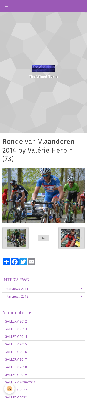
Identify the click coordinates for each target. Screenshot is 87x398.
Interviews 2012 (16, 296)
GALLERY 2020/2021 (20, 382)
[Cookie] (9, 388)
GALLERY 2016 (16, 352)
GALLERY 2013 (16, 329)
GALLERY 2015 (16, 344)
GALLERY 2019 (16, 374)
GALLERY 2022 (16, 390)
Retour (43, 238)
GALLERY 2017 (16, 359)
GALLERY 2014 (16, 336)
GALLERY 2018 (16, 367)
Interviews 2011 (16, 288)
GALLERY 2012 (16, 321)
